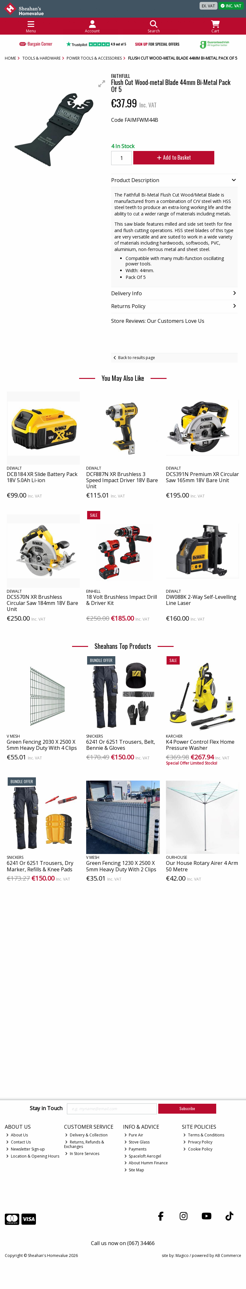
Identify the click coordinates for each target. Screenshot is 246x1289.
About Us (17, 1135)
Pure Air (134, 1135)
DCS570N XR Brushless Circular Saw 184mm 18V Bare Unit (42, 603)
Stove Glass (137, 1142)
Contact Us (18, 1142)
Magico (182, 1255)
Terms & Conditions (203, 1135)
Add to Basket (171, 157)
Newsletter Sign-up (25, 1149)
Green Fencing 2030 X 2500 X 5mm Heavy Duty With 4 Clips (42, 744)
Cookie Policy (197, 1149)
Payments (135, 1149)
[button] (102, 84)
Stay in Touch (46, 1108)
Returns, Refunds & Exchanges (84, 1144)
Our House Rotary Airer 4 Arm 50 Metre (202, 866)
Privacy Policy (197, 1142)
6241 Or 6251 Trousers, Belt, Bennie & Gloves (120, 744)
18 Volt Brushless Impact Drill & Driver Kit (121, 600)
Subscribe (187, 1108)
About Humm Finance (146, 1163)
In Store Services (82, 1153)
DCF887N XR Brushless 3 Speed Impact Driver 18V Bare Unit (122, 480)
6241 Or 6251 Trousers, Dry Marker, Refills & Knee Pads (40, 866)
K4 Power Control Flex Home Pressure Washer (200, 744)
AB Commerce (228, 1255)
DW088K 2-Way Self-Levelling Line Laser (201, 600)
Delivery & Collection (86, 1135)
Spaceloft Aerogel (142, 1156)
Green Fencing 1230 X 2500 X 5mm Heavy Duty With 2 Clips (121, 866)
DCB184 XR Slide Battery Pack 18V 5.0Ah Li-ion (42, 477)
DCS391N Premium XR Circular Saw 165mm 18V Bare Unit (202, 477)
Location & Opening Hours (32, 1156)
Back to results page (136, 357)
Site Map (134, 1170)
